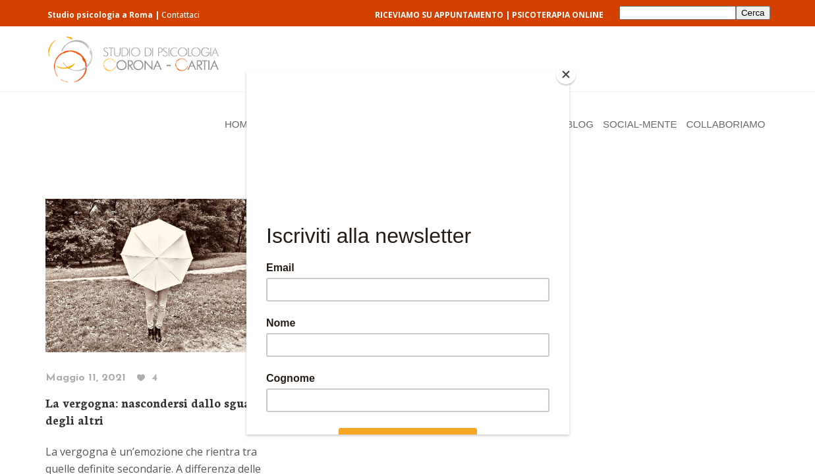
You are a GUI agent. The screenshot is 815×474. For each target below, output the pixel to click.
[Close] (566, 74)
